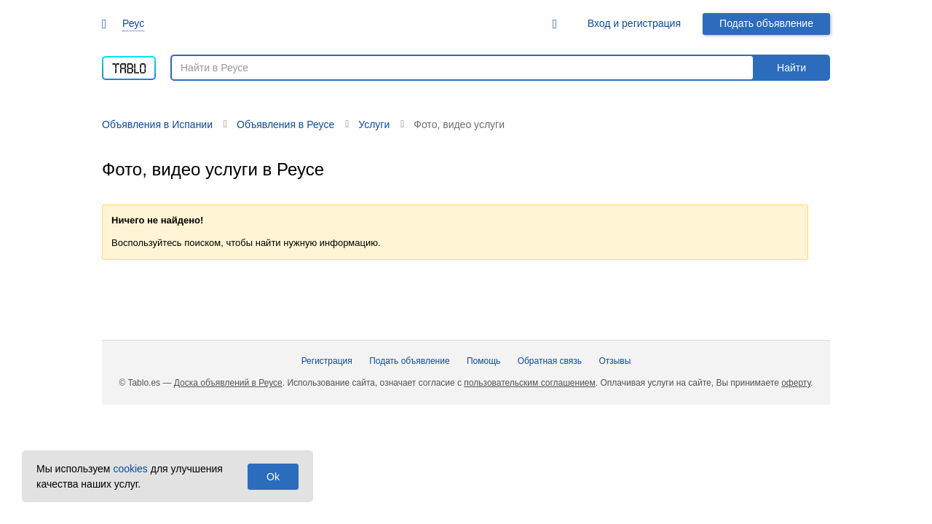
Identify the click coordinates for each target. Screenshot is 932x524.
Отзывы (615, 361)
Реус (133, 23)
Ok (273, 477)
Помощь (483, 361)
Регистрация (326, 361)
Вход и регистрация (634, 23)
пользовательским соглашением (529, 383)
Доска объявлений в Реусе (228, 383)
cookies (130, 469)
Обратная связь (550, 361)
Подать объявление (766, 23)
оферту (795, 383)
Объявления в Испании (157, 124)
